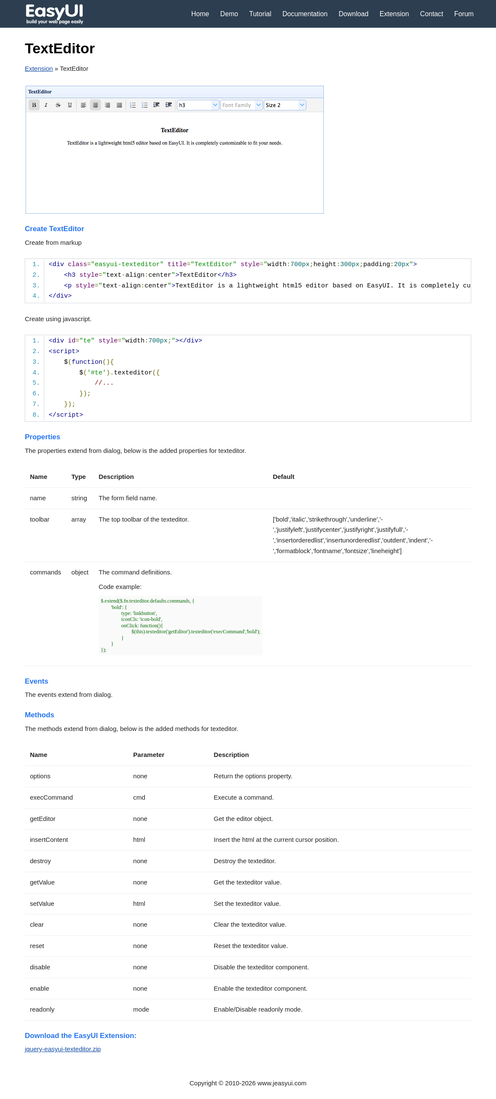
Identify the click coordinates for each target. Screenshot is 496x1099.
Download (354, 13)
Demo (229, 13)
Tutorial (260, 13)
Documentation (305, 13)
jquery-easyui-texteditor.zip (63, 1049)
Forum (464, 13)
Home (200, 13)
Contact (431, 13)
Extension (394, 13)
